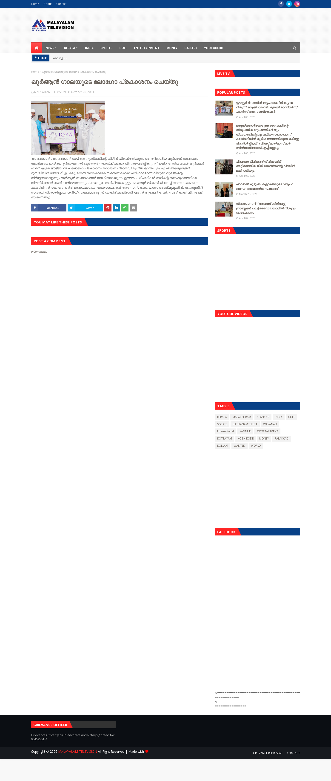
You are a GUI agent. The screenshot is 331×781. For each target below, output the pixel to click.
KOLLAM (222, 446)
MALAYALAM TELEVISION (50, 92)
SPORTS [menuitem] (106, 48)
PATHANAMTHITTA (245, 424)
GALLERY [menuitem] (190, 48)
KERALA (222, 417)
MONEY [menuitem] (171, 48)
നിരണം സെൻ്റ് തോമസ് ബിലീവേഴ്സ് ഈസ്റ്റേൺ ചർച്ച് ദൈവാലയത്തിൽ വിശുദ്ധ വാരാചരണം (265, 208)
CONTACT (293, 753)
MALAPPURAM (242, 417)
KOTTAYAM (224, 438)
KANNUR (245, 431)
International (225, 431)
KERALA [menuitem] (69, 48)
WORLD (256, 446)
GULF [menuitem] (123, 48)
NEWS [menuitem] (50, 48)
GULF (291, 417)
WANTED (239, 446)
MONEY (264, 438)
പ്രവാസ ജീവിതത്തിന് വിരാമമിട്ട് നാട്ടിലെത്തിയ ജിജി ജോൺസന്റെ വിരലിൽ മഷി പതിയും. (265, 166)
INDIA (278, 417)
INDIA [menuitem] (89, 48)
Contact (61, 4)
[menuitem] (36, 47)
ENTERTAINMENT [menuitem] (147, 48)
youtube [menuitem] (213, 48)
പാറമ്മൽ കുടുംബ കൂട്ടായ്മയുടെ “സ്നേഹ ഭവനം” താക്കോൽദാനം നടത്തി (264, 186)
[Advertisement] (257, 271)
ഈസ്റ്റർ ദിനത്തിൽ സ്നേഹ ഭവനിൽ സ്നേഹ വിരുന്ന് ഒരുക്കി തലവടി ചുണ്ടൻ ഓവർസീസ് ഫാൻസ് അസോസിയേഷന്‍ (266, 107)
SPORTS (222, 424)
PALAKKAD (281, 438)
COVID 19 (263, 417)
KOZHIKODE (246, 438)
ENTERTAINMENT (267, 431)
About (48, 4)
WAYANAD (270, 424)
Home (35, 4)
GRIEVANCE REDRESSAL (267, 753)
